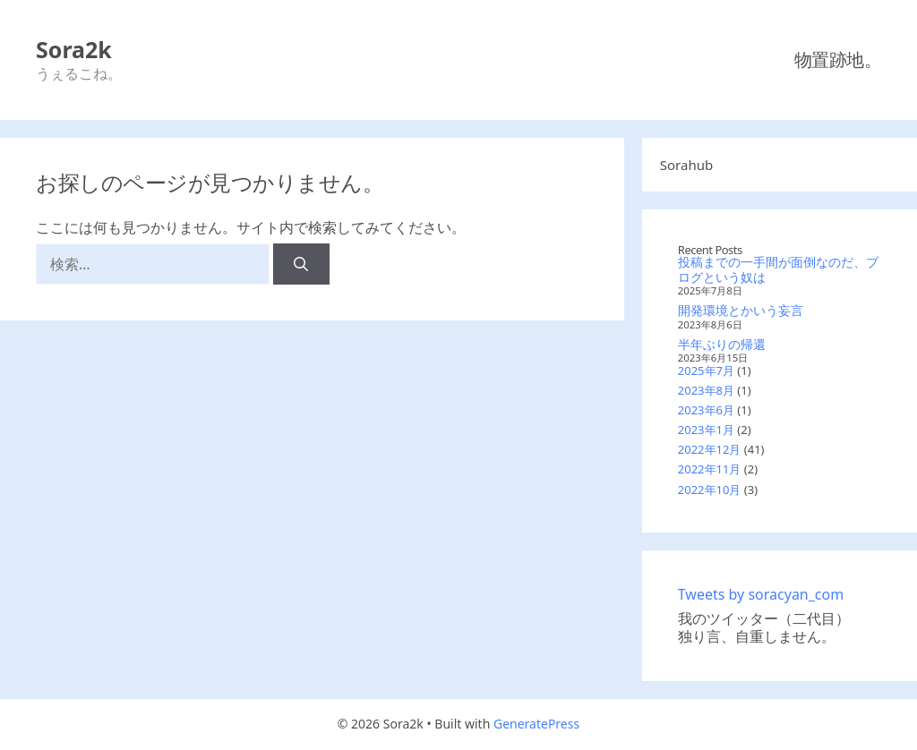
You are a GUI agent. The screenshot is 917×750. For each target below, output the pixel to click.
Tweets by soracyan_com (761, 594)
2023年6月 (706, 410)
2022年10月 (709, 490)
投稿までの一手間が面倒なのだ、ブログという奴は (778, 269)
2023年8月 (706, 390)
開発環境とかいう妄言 (740, 310)
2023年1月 (706, 430)
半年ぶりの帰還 (722, 344)
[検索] (301, 264)
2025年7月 (706, 370)
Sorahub (686, 165)
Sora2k (74, 49)
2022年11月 (709, 469)
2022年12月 (709, 449)
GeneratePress (536, 723)
